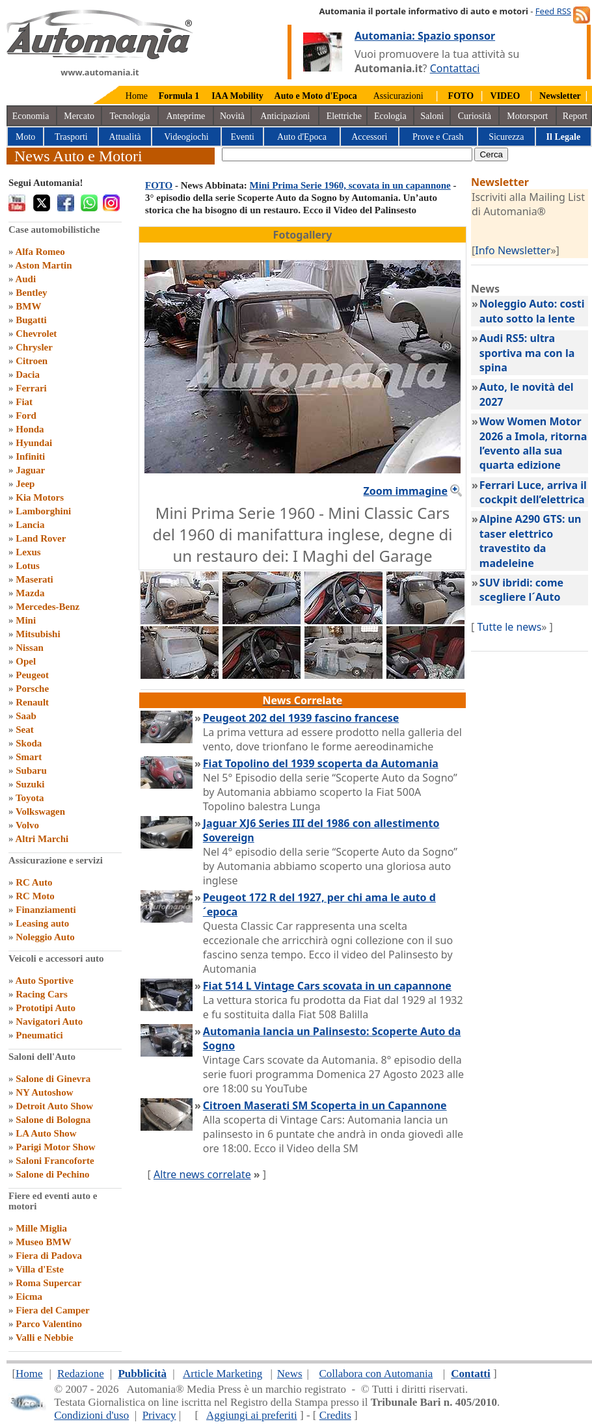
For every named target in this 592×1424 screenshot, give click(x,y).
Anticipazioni (285, 116)
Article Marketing (222, 1373)
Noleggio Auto (45, 937)
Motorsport (527, 116)
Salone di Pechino (52, 1174)
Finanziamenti (46, 909)
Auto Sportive (44, 980)
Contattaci (455, 68)
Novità (232, 116)
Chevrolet (36, 333)
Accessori (369, 137)
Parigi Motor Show (55, 1147)
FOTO (158, 185)
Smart (29, 757)
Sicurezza (506, 137)
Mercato (79, 116)
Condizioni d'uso (91, 1415)
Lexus (28, 552)
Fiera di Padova (49, 1255)
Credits (335, 1415)
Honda (30, 429)
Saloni (432, 116)
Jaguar (30, 470)
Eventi (242, 137)
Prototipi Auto (45, 1008)
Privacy (159, 1415)
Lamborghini (43, 511)
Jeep (25, 484)
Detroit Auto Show (54, 1106)
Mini (26, 620)
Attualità (125, 137)
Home (137, 96)
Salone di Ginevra (53, 1079)
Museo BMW (43, 1242)
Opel (26, 661)
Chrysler (34, 347)
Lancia (30, 525)
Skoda (29, 743)
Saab (26, 716)
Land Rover (41, 538)
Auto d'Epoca (302, 137)
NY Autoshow (44, 1092)
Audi (25, 279)
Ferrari (31, 388)
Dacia (28, 374)
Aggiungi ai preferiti (251, 1415)
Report (575, 116)
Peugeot (32, 675)
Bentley (31, 292)
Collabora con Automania (376, 1373)
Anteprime (185, 116)
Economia (30, 116)
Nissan (30, 647)
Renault (32, 702)
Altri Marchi (41, 839)
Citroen (31, 361)
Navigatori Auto (49, 1021)
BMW (28, 306)
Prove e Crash (438, 137)
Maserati (34, 579)
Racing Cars (42, 994)
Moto (25, 137)
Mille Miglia (41, 1228)
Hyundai (34, 443)
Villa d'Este (40, 1269)
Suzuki (30, 784)
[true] (347, 154)
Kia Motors (40, 497)
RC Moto (35, 896)
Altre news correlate (202, 1174)
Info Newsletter (512, 250)
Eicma (29, 1296)
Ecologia (390, 116)
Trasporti (71, 137)
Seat (25, 729)
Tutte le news (509, 627)
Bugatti (31, 320)
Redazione (80, 1373)
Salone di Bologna (53, 1119)
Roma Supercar (48, 1283)
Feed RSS (553, 11)
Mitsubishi (38, 634)
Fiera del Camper (52, 1310)
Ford (26, 415)
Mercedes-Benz (47, 606)
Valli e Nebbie (45, 1337)
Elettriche (344, 116)
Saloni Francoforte (55, 1160)
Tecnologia (130, 116)
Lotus (28, 565)
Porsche (32, 688)
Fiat (24, 402)
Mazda (30, 593)
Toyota (30, 798)
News (290, 1373)
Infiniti (30, 456)
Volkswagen (40, 811)
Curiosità (474, 116)
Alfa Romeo (39, 251)
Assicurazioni (398, 96)
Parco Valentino (49, 1324)
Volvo (27, 825)
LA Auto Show (46, 1133)
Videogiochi (186, 137)
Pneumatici (39, 1035)
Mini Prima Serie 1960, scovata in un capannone (350, 185)
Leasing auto (42, 923)
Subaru (31, 770)
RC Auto (34, 882)
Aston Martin (43, 265)
